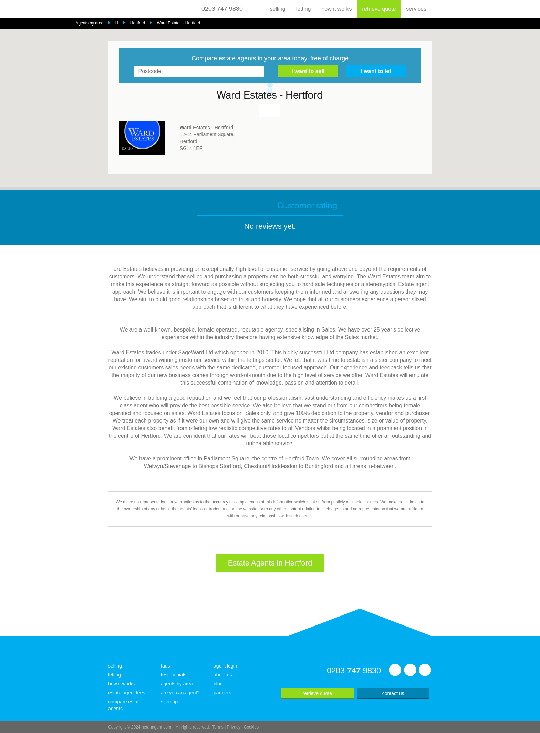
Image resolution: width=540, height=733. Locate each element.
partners (222, 692)
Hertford (137, 23)
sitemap (169, 701)
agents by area (177, 683)
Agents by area (90, 23)
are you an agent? (180, 692)
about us (223, 675)
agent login (225, 666)
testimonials (173, 675)
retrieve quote (379, 9)
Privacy (233, 727)
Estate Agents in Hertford (270, 563)
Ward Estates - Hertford (178, 23)
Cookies (251, 727)
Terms (218, 727)
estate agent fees (126, 692)
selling (277, 9)
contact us (393, 693)
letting (303, 9)
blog (218, 683)
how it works (336, 9)
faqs (165, 666)
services (416, 9)
